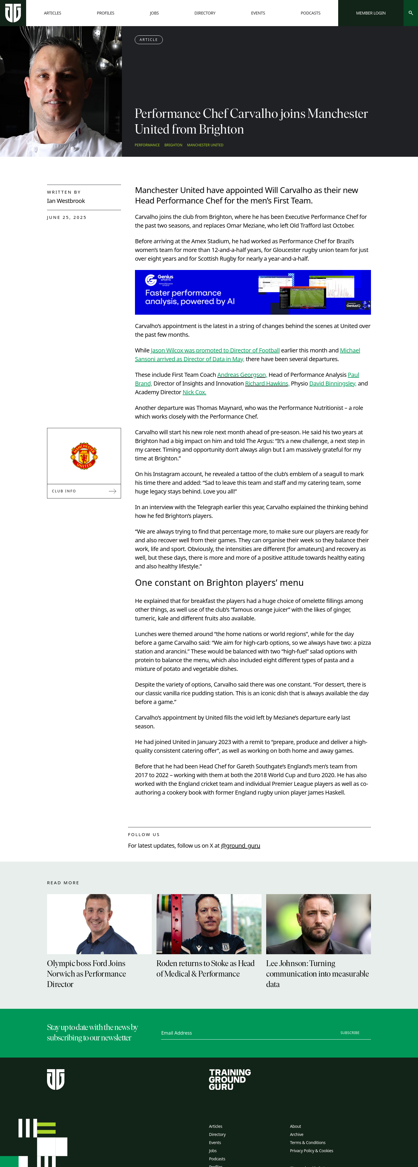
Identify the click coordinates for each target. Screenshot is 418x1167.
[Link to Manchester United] (84, 456)
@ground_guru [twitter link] (240, 845)
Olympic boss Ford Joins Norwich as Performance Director (86, 974)
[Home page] (13, 13)
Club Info (84, 491)
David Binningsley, (332, 383)
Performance (147, 145)
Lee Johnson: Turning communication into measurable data (317, 974)
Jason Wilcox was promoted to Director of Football (215, 350)
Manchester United (205, 145)
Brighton (173, 145)
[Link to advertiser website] (253, 292)
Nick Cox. (194, 392)
